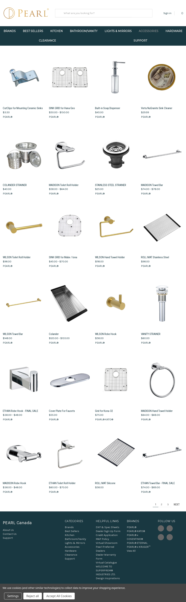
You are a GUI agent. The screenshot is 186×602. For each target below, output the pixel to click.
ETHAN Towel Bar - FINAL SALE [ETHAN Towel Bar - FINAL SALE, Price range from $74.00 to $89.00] (158, 481)
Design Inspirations (108, 576)
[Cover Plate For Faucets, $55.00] (70, 378)
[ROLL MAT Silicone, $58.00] (116, 450)
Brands (10, 31)
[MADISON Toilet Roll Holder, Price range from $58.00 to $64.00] (70, 152)
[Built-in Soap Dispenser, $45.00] (116, 75)
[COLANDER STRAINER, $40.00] (24, 152)
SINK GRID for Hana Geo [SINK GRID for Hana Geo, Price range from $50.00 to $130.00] (62, 106)
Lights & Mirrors (118, 31)
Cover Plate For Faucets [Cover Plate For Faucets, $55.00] (62, 408)
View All (131, 548)
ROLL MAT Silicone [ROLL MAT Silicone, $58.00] (105, 481)
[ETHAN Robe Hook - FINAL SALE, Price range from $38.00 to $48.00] (24, 378)
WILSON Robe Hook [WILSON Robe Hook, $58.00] (106, 332)
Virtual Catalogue (106, 560)
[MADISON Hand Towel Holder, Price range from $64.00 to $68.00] (162, 378)
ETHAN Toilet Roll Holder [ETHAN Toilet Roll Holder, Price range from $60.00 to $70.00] (62, 481)
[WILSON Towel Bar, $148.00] (24, 301)
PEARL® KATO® (136, 529)
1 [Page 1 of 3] (155, 502)
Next (178, 502)
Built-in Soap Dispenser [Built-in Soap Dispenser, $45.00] (107, 106)
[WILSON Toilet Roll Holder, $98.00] (24, 224)
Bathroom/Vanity (83, 31)
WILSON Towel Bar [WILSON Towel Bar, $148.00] (13, 332)
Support (140, 40)
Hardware (173, 31)
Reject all (32, 596)
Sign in (167, 13)
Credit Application (107, 532)
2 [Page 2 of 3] (161, 502)
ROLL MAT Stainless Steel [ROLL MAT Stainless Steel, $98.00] (155, 255)
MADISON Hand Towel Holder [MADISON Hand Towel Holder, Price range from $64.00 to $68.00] (157, 408)
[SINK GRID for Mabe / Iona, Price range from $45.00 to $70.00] (70, 224)
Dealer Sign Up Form (108, 529)
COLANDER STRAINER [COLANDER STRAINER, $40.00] (15, 183)
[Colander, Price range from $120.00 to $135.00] (70, 301)
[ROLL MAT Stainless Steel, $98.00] (162, 224)
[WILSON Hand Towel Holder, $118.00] (116, 224)
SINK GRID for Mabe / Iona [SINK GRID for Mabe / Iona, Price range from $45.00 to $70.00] (63, 255)
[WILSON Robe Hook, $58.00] (116, 301)
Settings (13, 596)
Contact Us (10, 531)
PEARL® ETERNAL (137, 540)
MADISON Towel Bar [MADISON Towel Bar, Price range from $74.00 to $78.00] (152, 183)
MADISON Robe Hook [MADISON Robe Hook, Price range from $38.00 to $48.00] (14, 481)
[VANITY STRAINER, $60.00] (162, 301)
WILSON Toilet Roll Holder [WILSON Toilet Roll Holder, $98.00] (16, 255)
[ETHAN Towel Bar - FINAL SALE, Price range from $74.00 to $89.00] (162, 450)
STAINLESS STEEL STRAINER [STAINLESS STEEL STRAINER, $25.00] (110, 183)
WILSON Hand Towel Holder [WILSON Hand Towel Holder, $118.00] (110, 255)
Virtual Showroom (106, 540)
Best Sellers (33, 31)
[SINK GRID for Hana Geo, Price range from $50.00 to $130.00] (70, 75)
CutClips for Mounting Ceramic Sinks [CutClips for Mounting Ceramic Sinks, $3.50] (23, 106)
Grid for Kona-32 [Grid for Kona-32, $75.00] (104, 408)
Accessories (148, 31)
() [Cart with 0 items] (180, 13)
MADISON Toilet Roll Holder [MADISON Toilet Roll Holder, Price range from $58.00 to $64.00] (63, 183)
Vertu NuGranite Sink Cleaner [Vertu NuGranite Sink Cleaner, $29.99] (156, 106)
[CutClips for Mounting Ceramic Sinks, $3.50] (24, 75)
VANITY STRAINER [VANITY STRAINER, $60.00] (150, 332)
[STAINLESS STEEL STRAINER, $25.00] (116, 152)
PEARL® (131, 525)
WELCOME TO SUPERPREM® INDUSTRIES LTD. (105, 568)
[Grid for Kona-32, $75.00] (116, 378)
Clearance (47, 40)
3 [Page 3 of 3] (168, 502)
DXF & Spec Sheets (107, 525)
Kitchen (56, 31)
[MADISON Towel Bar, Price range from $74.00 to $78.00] (162, 152)
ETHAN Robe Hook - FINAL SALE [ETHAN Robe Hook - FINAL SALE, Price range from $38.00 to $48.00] (20, 408)
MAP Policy (102, 536)
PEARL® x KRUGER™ (138, 544)
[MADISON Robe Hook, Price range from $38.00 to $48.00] (24, 450)
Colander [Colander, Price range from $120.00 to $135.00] (54, 332)
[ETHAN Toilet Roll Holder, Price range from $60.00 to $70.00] (70, 450)
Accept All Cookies (59, 596)
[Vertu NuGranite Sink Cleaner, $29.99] (162, 75)
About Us (8, 527)
